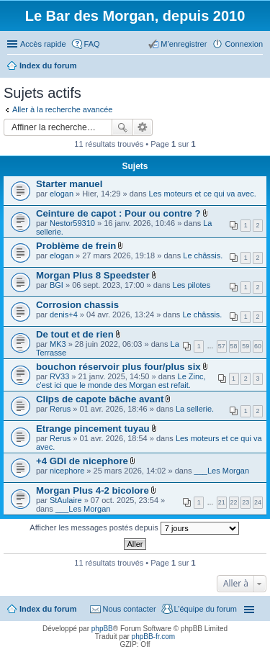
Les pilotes (192, 285)
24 (257, 502)
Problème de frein (76, 245)
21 (221, 502)
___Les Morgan (221, 470)
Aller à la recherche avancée (62, 109)
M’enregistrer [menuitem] (184, 44)
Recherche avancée (143, 127)
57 (221, 346)
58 (234, 346)
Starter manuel (69, 183)
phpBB (102, 629)
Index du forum (47, 609)
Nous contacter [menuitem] (129, 609)
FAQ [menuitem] (92, 44)
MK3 (58, 344)
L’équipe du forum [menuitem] (205, 609)
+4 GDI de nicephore (82, 461)
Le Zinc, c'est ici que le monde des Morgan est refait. (121, 380)
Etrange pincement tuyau (93, 428)
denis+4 (64, 314)
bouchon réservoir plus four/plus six (118, 366)
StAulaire (66, 500)
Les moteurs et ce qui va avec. (202, 193)
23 (245, 502)
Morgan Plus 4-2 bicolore (92, 490)
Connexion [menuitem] (244, 44)
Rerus (60, 408)
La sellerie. (195, 408)
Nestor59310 (72, 223)
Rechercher (122, 127)
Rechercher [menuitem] (257, 67)
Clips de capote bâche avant (99, 399)
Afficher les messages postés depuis (134, 528)
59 (245, 346)
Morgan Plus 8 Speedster (93, 275)
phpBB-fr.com (154, 636)
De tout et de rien (75, 334)
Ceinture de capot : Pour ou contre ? (118, 213)
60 (257, 346)
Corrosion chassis (77, 304)
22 (234, 502)
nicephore (67, 470)
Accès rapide (43, 44)
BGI (56, 285)
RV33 (59, 376)
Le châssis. (202, 255)
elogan (61, 193)
